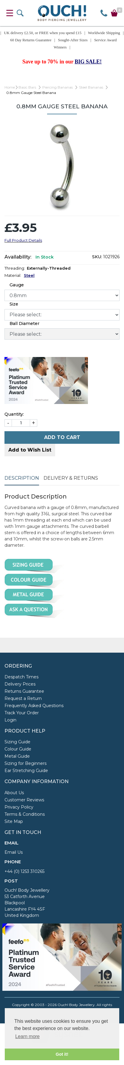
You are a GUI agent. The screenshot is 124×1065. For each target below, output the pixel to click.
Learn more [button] (27, 1036)
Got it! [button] (62, 1054)
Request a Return (23, 698)
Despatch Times (21, 677)
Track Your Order (21, 712)
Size (14, 304)
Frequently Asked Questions (33, 705)
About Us (14, 792)
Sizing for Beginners (25, 763)
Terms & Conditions (24, 814)
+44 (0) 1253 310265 (24, 871)
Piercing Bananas (57, 87)
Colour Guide (17, 749)
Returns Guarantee (24, 691)
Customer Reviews (24, 800)
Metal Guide (17, 756)
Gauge (17, 285)
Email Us (13, 852)
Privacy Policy (18, 807)
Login (10, 720)
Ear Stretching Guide (26, 770)
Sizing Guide (17, 742)
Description (21, 478)
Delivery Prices (19, 684)
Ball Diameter (24, 323)
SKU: (97, 256)
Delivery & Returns (71, 478)
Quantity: (14, 414)
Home (9, 87)
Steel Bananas (91, 87)
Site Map (13, 821)
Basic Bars (27, 87)
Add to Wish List (29, 450)
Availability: (17, 257)
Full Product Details (23, 240)
